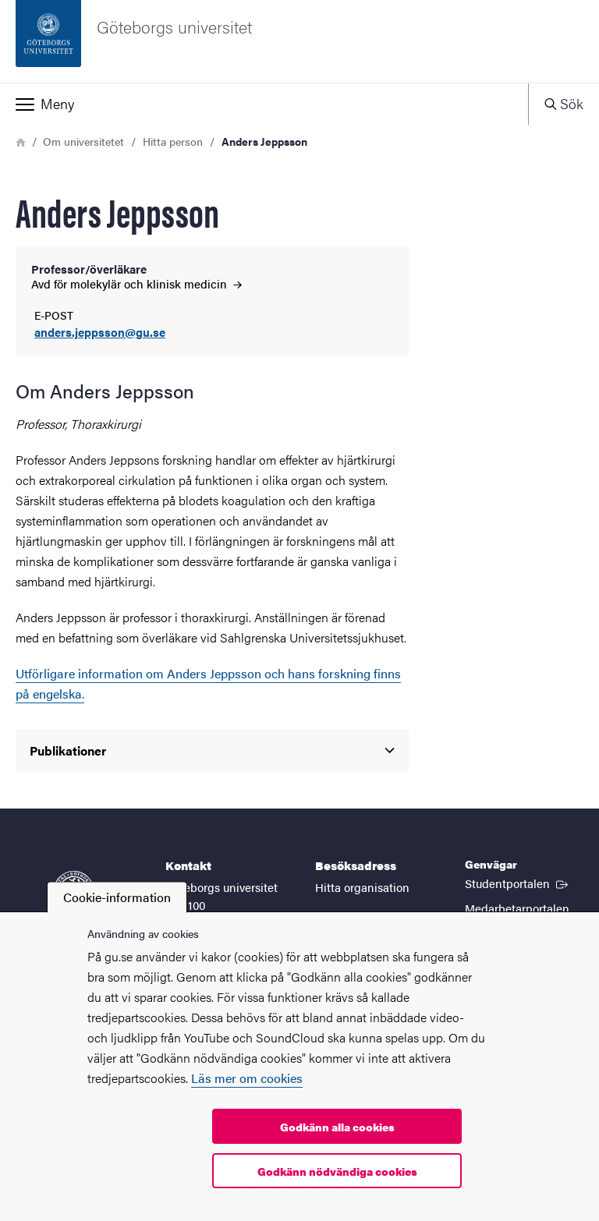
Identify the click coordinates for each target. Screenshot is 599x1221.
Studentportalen (518, 882)
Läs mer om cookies (247, 1078)
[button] (264, 103)
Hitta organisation (362, 887)
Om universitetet (83, 141)
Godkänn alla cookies (337, 1126)
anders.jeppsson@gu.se (99, 332)
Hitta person (173, 141)
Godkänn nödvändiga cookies (337, 1171)
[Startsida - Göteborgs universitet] (299, 41)
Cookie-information (117, 897)
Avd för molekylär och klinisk (136, 283)
